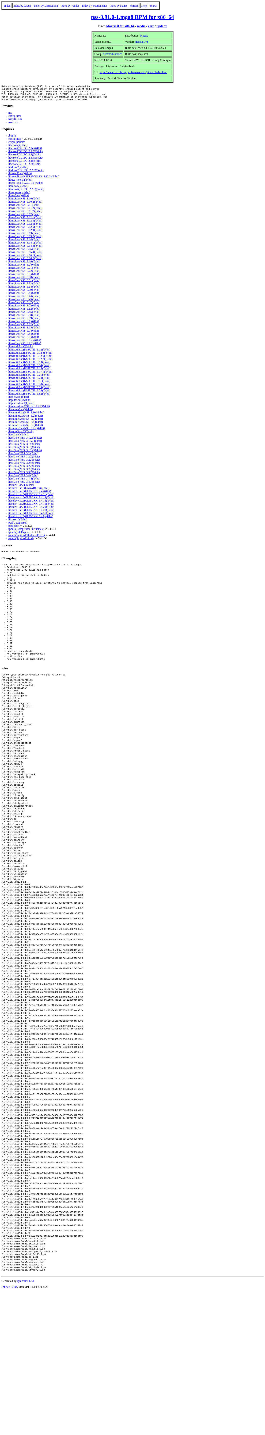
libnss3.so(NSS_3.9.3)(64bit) (24, 346)
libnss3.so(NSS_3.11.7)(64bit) (25, 214)
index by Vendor (70, 5)
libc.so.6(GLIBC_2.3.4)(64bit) (25, 160)
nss (10, 115)
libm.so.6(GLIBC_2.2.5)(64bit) (26, 192)
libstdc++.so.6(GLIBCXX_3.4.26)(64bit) (31, 516)
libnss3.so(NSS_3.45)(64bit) (24, 302)
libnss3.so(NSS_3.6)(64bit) (23, 324)
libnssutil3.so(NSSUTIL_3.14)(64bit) (29, 368)
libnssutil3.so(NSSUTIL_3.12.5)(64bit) (30, 358)
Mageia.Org (141, 41)
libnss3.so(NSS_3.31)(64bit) (24, 283)
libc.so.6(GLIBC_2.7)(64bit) (24, 167)
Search (153, 5)
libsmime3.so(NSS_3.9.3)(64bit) (26, 431)
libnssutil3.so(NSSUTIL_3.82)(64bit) (29, 396)
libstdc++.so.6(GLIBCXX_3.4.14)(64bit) (31, 500)
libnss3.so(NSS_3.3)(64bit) (23, 277)
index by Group (22, 5)
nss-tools (13, 125)
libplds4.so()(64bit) (19, 403)
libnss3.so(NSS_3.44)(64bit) (24, 299)
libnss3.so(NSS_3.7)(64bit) (23, 333)
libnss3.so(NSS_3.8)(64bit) (23, 336)
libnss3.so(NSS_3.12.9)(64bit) (25, 233)
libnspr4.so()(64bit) (19, 195)
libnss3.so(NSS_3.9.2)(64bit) (24, 343)
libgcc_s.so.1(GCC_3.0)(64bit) (25, 185)
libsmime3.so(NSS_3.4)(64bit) (25, 425)
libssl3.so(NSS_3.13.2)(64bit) (25, 443)
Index (7, 5)
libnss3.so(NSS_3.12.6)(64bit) (25, 229)
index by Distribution (46, 5)
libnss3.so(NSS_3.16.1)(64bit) (25, 258)
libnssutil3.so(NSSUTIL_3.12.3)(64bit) (30, 355)
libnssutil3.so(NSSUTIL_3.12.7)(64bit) (30, 362)
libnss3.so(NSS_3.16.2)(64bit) (25, 261)
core (151, 26)
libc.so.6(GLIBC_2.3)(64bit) (24, 157)
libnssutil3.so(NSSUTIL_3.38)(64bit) (29, 387)
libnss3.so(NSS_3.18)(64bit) (24, 264)
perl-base (13, 528)
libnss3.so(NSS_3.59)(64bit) (24, 321)
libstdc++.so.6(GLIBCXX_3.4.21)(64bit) (31, 513)
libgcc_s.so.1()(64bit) (20, 182)
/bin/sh (12, 138)
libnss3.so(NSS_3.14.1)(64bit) (25, 245)
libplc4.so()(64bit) (18, 399)
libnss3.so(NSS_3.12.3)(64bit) (25, 223)
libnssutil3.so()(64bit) (20, 349)
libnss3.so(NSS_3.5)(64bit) (23, 308)
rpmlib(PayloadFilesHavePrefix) (26, 538)
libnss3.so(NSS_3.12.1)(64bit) (25, 220)
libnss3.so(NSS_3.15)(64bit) (24, 252)
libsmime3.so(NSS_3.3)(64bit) (25, 421)
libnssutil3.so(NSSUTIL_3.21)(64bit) (29, 377)
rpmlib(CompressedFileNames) (26, 532)
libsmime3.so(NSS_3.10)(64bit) (26, 415)
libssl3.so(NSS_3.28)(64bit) (24, 472)
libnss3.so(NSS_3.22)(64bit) (24, 274)
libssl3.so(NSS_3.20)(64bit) (24, 459)
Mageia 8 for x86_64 (120, 26)
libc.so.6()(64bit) (17, 148)
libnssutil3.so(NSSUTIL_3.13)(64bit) (29, 365)
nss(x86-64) (15, 122)
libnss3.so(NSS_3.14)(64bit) (24, 242)
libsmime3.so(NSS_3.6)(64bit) (25, 428)
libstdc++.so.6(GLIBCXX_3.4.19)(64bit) (31, 506)
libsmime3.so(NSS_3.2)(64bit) (25, 418)
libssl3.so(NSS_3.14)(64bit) (24, 447)
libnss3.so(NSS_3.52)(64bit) (24, 311)
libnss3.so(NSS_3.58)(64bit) (24, 318)
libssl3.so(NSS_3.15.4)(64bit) (25, 453)
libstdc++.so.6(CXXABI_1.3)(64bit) (28, 491)
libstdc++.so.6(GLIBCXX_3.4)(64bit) (29, 494)
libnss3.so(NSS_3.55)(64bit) (24, 314)
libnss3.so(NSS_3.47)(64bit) (24, 305)
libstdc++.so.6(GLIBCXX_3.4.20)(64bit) (31, 510)
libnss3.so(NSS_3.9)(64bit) (23, 340)
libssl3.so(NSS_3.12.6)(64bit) (25, 440)
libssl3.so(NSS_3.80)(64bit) (24, 484)
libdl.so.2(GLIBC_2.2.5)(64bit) (26, 173)
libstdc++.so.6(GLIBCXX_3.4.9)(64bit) (30, 519)
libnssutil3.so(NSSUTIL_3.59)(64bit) (29, 393)
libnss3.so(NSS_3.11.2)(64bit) (25, 211)
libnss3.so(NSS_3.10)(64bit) (24, 201)
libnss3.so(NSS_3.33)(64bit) (24, 286)
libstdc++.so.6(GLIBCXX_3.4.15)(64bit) (31, 503)
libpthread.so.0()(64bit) (21, 406)
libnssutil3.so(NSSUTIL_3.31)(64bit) (29, 384)
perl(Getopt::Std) (17, 525)
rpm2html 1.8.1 (25, 1424)
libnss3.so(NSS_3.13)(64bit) (24, 236)
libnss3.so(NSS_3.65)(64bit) (24, 330)
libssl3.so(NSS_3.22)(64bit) (24, 462)
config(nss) (14, 118)
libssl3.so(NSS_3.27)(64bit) (24, 469)
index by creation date (94, 5)
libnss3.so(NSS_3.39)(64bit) (24, 292)
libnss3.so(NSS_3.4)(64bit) (23, 296)
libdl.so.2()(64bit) (18, 170)
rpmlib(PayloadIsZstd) (21, 541)
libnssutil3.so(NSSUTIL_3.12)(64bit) (29, 352)
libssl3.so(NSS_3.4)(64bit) (23, 478)
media (141, 26)
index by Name (118, 5)
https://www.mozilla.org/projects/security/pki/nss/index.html (133, 72)
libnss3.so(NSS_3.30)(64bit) (24, 280)
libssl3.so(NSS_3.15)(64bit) (24, 450)
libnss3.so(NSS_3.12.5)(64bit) (25, 226)
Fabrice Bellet (9, 1430)
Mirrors (134, 5)
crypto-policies (16, 145)
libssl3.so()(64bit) (18, 437)
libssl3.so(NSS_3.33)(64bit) (24, 475)
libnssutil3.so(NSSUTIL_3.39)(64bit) (29, 390)
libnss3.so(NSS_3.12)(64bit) (24, 217)
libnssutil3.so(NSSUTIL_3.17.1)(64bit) (30, 374)
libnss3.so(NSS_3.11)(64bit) (24, 207)
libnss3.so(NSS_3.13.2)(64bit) (25, 239)
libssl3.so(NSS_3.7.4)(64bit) (24, 481)
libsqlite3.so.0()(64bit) (20, 434)
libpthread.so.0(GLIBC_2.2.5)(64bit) (29, 409)
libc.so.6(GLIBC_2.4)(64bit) (24, 163)
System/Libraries (112, 53)
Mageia (144, 35)
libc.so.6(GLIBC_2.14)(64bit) (25, 151)
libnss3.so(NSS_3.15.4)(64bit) (25, 255)
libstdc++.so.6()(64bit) (21, 487)
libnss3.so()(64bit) (18, 198)
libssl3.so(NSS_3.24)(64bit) (24, 465)
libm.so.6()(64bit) (18, 189)
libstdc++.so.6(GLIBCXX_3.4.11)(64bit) (31, 497)
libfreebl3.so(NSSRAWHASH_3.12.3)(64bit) (33, 179)
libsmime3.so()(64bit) (20, 412)
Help (144, 5)
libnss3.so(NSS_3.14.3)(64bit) (25, 248)
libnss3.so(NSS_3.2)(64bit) (23, 267)
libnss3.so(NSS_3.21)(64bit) (24, 270)
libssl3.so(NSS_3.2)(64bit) (23, 456)
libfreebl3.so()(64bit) (20, 176)
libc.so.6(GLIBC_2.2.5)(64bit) (25, 154)
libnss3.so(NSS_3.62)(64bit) (24, 327)
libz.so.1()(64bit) (17, 522)
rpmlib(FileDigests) (19, 535)
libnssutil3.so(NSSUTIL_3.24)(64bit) (29, 381)
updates (162, 26)
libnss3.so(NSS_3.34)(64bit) (24, 289)
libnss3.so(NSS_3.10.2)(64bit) (25, 204)
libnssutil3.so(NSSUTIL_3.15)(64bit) (29, 371)
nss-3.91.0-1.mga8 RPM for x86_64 (132, 17)
